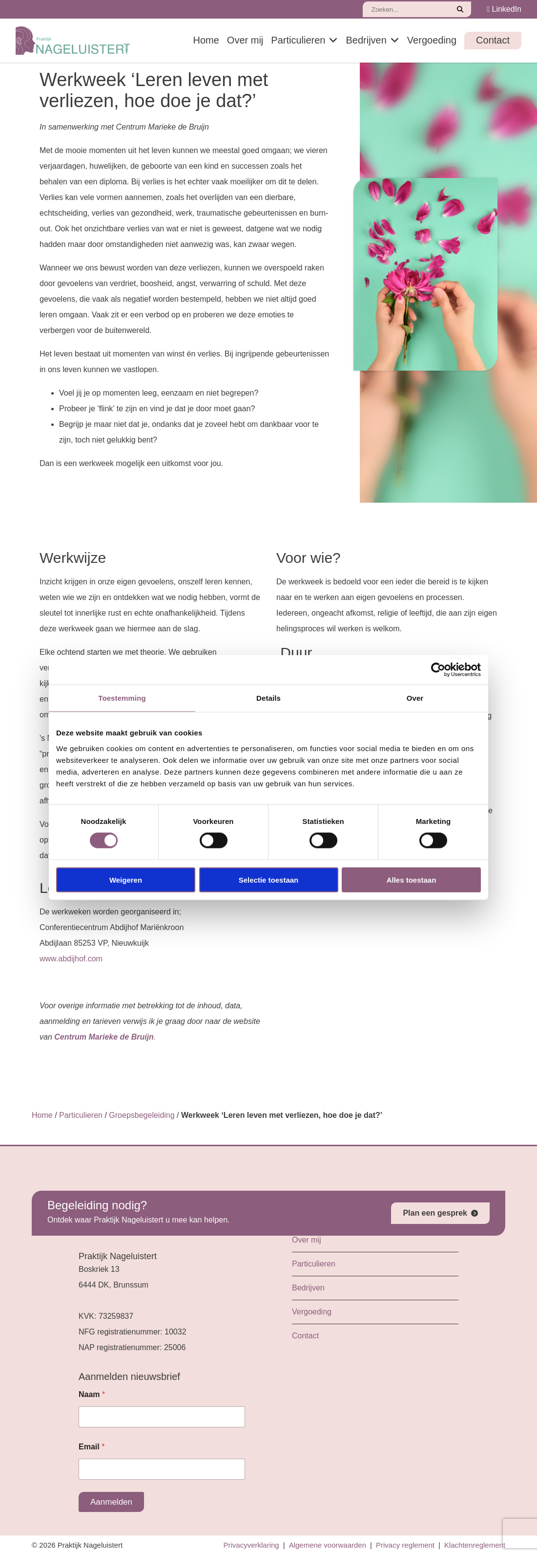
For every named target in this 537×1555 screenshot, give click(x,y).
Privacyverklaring (251, 1545)
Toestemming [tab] (122, 698)
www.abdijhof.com (71, 959)
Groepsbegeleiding (141, 1115)
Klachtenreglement (474, 1545)
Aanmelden (111, 1502)
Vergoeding (431, 40)
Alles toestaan (411, 879)
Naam (92, 1394)
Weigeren (125, 879)
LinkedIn (504, 9)
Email (91, 1447)
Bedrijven (366, 40)
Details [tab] (268, 698)
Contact (493, 40)
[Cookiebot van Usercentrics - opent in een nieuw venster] (438, 670)
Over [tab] (415, 698)
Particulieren (298, 40)
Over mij (245, 40)
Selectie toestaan (269, 879)
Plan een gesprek (435, 1213)
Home (206, 40)
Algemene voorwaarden (327, 1545)
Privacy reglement (405, 1545)
